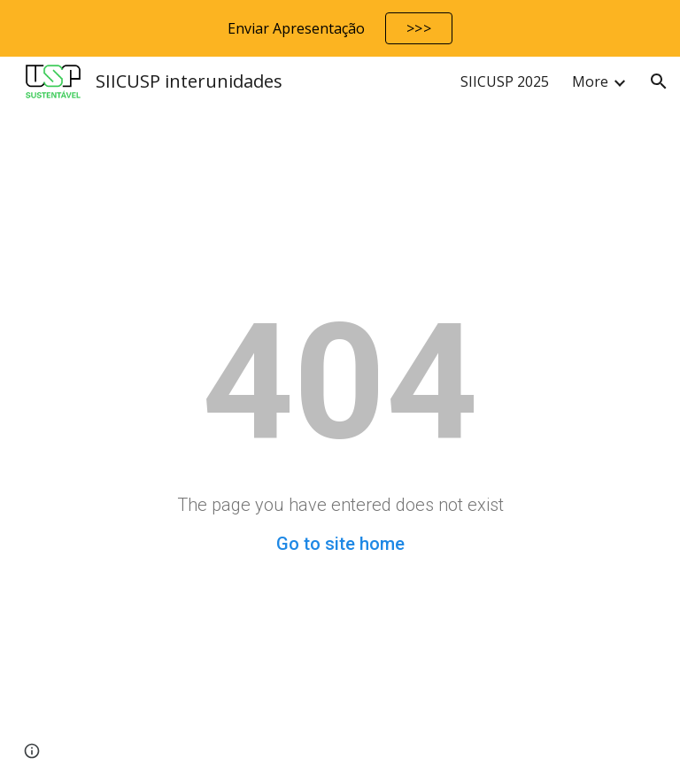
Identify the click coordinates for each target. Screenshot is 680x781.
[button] (659, 81)
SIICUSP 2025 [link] (504, 81)
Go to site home (340, 543)
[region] (340, 28)
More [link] (590, 81)
